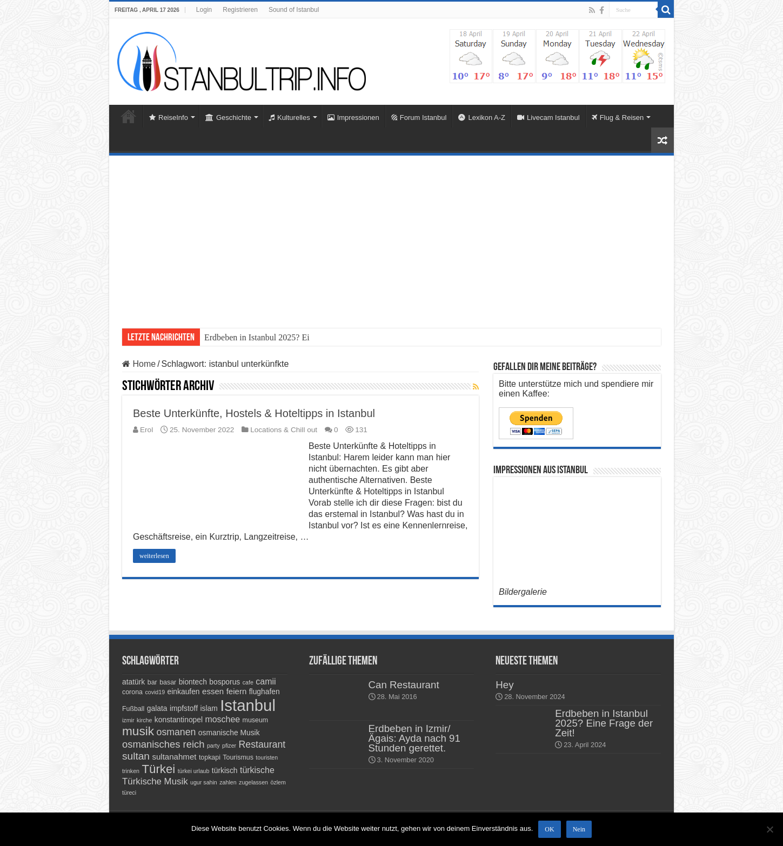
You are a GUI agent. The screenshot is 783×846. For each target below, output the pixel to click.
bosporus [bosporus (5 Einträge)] (224, 681)
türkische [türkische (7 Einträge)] (257, 770)
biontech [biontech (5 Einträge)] (193, 681)
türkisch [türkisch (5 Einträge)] (225, 770)
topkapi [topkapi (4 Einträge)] (209, 757)
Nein (579, 829)
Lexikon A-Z (481, 117)
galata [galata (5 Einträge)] (157, 708)
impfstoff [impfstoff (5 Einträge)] (184, 708)
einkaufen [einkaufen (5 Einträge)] (184, 691)
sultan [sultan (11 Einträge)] (136, 756)
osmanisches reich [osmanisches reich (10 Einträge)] (163, 744)
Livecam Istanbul (548, 117)
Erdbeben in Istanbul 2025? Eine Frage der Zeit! (604, 723)
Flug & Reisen (618, 117)
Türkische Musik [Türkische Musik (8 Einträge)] (155, 781)
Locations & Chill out (283, 430)
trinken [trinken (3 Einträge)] (130, 771)
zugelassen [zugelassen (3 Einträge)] (253, 782)
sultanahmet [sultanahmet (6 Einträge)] (174, 756)
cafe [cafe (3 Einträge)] (248, 682)
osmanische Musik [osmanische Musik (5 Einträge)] (229, 732)
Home (129, 116)
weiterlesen (154, 556)
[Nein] (769, 829)
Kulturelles (289, 117)
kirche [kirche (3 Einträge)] (144, 720)
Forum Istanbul (419, 117)
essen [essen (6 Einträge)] (213, 691)
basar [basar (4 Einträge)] (167, 682)
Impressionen (353, 117)
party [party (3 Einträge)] (213, 745)
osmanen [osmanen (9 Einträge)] (176, 732)
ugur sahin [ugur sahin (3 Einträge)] (203, 782)
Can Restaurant (404, 684)
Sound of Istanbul (294, 10)
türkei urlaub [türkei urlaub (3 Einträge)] (194, 771)
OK (549, 829)
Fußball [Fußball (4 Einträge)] (133, 709)
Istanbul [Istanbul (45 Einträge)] (248, 705)
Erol (146, 430)
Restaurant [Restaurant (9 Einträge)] (262, 744)
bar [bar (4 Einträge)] (152, 682)
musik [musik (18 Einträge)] (138, 731)
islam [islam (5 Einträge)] (208, 708)
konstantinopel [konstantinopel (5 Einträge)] (179, 719)
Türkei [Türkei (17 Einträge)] (158, 769)
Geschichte (228, 117)
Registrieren (240, 10)
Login (204, 10)
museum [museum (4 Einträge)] (256, 720)
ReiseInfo (168, 117)
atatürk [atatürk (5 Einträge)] (133, 681)
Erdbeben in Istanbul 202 (247, 337)
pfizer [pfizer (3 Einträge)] (229, 745)
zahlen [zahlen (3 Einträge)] (227, 782)
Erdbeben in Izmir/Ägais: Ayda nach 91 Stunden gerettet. (414, 738)
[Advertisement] (391, 236)
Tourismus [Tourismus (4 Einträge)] (238, 757)
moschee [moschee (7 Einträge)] (222, 719)
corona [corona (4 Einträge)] (132, 692)
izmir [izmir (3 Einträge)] (128, 720)
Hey (504, 684)
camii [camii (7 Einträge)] (266, 681)
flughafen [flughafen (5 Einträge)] (264, 691)
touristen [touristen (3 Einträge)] (267, 757)
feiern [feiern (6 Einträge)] (236, 691)
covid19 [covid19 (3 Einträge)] (155, 692)
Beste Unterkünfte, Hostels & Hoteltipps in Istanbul (254, 413)
